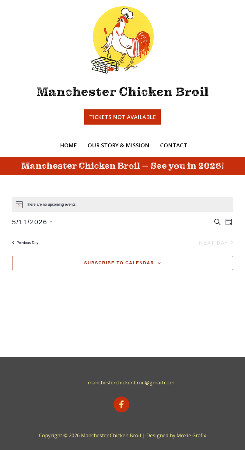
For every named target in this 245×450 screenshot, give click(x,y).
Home (68, 145)
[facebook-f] (123, 404)
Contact (173, 145)
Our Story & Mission (118, 145)
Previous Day (25, 243)
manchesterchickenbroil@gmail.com (131, 382)
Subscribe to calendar (119, 262)
